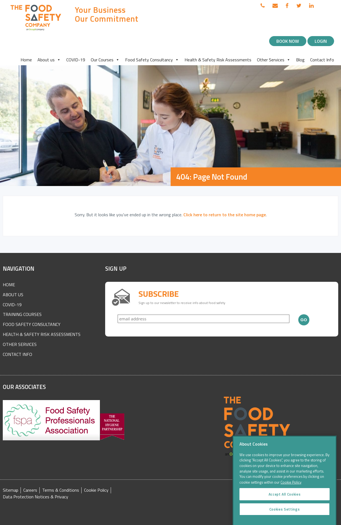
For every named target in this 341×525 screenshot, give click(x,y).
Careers (30, 490)
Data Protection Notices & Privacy (35, 497)
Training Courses (22, 314)
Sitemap (10, 490)
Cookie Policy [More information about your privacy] (291, 486)
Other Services (274, 59)
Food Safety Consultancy (152, 59)
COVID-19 (75, 59)
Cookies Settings (284, 513)
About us (49, 59)
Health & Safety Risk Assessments (218, 59)
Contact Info (322, 59)
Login (321, 41)
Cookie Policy (96, 490)
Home (26, 59)
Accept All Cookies (285, 498)
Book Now (287, 41)
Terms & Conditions (60, 490)
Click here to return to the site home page (224, 214)
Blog (300, 59)
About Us (13, 294)
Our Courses (105, 59)
